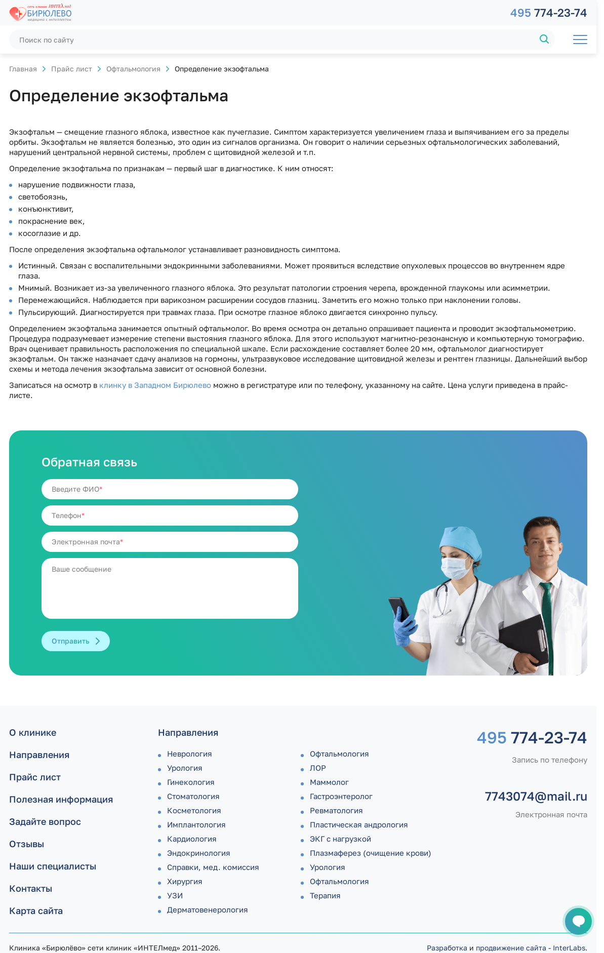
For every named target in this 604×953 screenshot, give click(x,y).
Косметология (194, 810)
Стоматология (193, 796)
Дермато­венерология (207, 909)
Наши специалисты (52, 865)
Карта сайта (36, 910)
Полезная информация (61, 799)
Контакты (30, 888)
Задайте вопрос (45, 821)
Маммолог (329, 781)
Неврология (189, 753)
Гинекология (191, 781)
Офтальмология (133, 68)
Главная (23, 68)
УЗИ (175, 895)
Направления (39, 754)
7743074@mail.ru (536, 796)
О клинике (32, 732)
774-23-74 (548, 12)
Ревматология (336, 810)
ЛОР (318, 767)
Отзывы (26, 843)
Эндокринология (198, 852)
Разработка (447, 947)
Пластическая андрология (359, 824)
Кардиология (192, 838)
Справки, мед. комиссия (213, 866)
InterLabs (569, 947)
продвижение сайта (511, 947)
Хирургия (185, 881)
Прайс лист (71, 68)
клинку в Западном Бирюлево (155, 384)
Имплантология (196, 824)
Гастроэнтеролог (341, 796)
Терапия (325, 895)
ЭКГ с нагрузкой (340, 838)
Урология (185, 767)
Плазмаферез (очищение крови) (370, 852)
